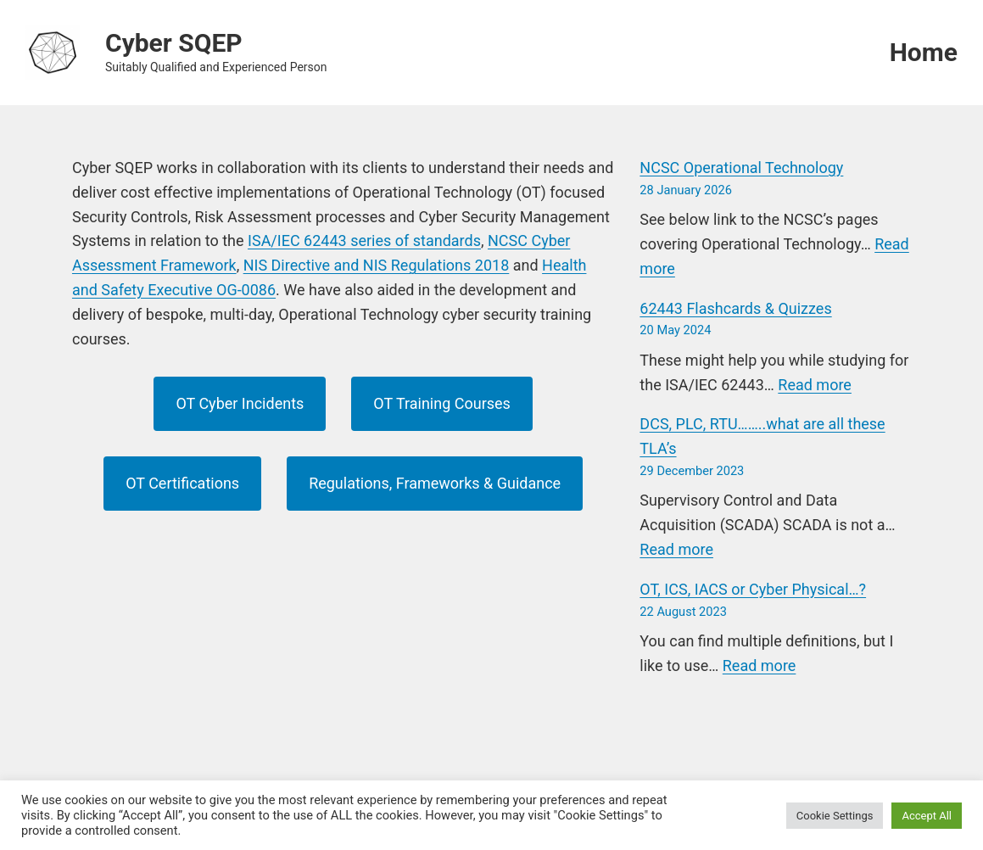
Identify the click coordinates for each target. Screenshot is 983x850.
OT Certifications (182, 483)
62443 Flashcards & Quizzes (735, 308)
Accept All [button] (927, 815)
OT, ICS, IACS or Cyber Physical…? (753, 589)
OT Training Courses (442, 403)
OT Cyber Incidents (240, 403)
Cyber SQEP (174, 43)
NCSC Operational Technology (741, 167)
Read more (815, 385)
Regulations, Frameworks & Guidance (435, 483)
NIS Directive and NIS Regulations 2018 (376, 265)
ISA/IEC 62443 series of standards (364, 240)
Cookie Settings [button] (835, 815)
